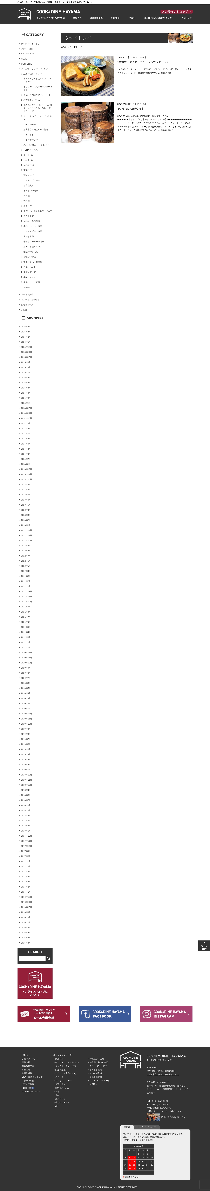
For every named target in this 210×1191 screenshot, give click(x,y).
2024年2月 (26, 459)
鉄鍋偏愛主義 (28, 1066)
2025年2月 (26, 398)
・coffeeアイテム (61, 1088)
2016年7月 (26, 922)
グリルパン (28, 155)
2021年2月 (26, 642)
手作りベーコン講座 (32, 226)
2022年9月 (26, 545)
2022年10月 (26, 540)
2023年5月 (26, 505)
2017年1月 (26, 892)
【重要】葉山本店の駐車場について (163, 1074)
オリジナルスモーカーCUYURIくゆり (37, 88)
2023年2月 (26, 520)
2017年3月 (26, 882)
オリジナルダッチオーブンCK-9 (37, 117)
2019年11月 (26, 719)
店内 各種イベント (32, 246)
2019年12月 (26, 713)
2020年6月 (26, 683)
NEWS (24, 59)
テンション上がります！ (131, 108)
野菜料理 (27, 206)
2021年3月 (26, 637)
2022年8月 (26, 551)
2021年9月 (26, 607)
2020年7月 (26, 678)
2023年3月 (26, 515)
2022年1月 (26, 586)
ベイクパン (28, 160)
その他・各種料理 (31, 221)
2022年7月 (26, 556)
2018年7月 (26, 800)
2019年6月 (26, 744)
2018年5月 (26, 810)
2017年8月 (26, 856)
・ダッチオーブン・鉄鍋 (64, 1066)
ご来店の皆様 (29, 257)
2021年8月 (26, 612)
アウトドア (28, 216)
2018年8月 (26, 795)
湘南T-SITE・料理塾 (32, 262)
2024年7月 (26, 433)
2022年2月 (26, 581)
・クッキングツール (62, 1080)
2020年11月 (26, 657)
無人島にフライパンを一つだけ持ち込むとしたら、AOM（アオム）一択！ (37, 108)
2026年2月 (26, 337)
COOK (64, 47)
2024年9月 (26, 423)
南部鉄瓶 (27, 170)
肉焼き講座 (28, 236)
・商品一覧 (58, 1059)
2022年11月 (26, 535)
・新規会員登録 (95, 1077)
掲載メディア (29, 272)
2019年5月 (26, 749)
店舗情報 (26, 1062)
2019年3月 (26, 759)
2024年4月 (26, 449)
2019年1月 (26, 769)
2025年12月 (26, 347)
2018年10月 (26, 785)
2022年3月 (26, 576)
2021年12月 (26, 591)
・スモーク (58, 1077)
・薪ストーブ (59, 1099)
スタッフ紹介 (27, 48)
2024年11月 (26, 413)
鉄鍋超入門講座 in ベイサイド (37, 95)
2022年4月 (26, 571)
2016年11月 (26, 902)
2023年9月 (26, 484)
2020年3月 (26, 698)
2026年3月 (26, 332)
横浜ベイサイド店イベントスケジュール (37, 80)
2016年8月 (26, 917)
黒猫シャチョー (30, 277)
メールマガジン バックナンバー (35, 69)
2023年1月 (26, 525)
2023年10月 (26, 479)
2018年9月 (26, 790)
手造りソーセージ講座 (33, 241)
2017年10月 (26, 846)
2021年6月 (26, 622)
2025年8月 (26, 367)
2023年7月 (26, 495)
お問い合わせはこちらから (159, 1108)
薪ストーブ (28, 175)
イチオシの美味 (30, 190)
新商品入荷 (28, 185)
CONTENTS (26, 64)
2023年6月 (26, 500)
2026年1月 (26, 342)
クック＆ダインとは (30, 43)
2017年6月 (26, 866)
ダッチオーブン (30, 140)
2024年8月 (26, 428)
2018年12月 (26, 775)
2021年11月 (26, 596)
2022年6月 (26, 561)
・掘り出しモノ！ (61, 1102)
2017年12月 (26, 836)
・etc (55, 1106)
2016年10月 (26, 907)
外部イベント (29, 267)
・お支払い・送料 (96, 1059)
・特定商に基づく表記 (98, 1062)
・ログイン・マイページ (99, 1080)
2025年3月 (26, 393)
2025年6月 (26, 377)
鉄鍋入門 (26, 1069)
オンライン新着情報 (30, 299)
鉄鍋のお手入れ (30, 252)
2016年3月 (26, 943)
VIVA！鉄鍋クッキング (31, 74)
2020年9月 (26, 668)
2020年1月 (26, 708)
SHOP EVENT (27, 54)
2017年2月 (26, 887)
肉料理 (26, 196)
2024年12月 (26, 408)
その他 (26, 287)
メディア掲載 (27, 294)
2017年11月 (26, 841)
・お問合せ (93, 1084)
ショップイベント (30, 1059)
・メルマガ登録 (95, 1073)
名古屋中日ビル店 (31, 100)
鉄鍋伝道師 (27, 1073)
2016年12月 (26, 897)
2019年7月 (26, 739)
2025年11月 (26, 352)
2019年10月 (26, 724)
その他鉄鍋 (28, 165)
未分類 (24, 310)
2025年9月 (26, 362)
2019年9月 (26, 729)
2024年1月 (26, 464)
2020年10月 (26, 663)
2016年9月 (26, 912)
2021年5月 (26, 627)
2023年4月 (26, 510)
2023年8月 (26, 489)
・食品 (56, 1095)
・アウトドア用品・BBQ (64, 1073)
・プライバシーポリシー (99, 1066)
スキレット (28, 134)
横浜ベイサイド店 (31, 282)
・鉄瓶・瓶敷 (59, 1069)
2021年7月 (26, 617)
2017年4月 (26, 876)
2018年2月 (26, 826)
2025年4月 (26, 388)
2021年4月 (26, 632)
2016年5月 (26, 932)
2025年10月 (26, 357)
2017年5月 (26, 871)
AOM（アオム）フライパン (36, 145)
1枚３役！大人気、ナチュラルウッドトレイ (143, 62)
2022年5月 (26, 566)
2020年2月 (26, 703)
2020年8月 (26, 673)
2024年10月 (26, 418)
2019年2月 (26, 764)
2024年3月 (26, 454)
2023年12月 (26, 469)
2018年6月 (26, 805)
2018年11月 (26, 780)
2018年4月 (26, 815)
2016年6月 (26, 927)
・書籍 (56, 1091)
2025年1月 (26, 403)
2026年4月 (26, 326)
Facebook (28, 1088)
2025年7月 (26, 372)
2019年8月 (26, 734)
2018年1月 (26, 831)
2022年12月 (26, 530)
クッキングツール (137, 57)
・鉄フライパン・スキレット (66, 1062)
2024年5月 (26, 444)
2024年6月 (26, 438)
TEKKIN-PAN (29, 124)
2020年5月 (26, 688)
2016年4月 (26, 938)
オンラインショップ (31, 1091)
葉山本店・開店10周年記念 (35, 129)
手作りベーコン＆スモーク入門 (37, 211)
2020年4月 (26, 693)
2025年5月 (26, 382)
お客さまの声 (27, 304)
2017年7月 (26, 861)
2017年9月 (26, 851)
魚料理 (26, 201)
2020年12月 (26, 652)
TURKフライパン (31, 150)
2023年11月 (26, 474)
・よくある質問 (95, 1069)
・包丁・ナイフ (60, 1084)
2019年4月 (26, 754)
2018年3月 (26, 820)
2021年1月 (26, 647)
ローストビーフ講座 (32, 231)
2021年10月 (26, 601)
